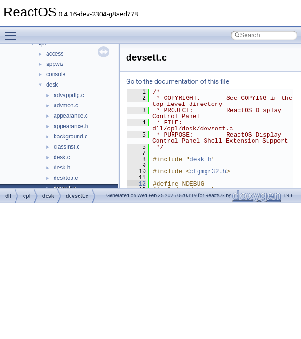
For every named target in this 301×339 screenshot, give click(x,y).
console (55, 74)
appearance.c (71, 116)
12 (136, 183)
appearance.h (71, 126)
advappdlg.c (69, 95)
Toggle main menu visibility (13, 31)
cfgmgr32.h (208, 171)
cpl (27, 196)
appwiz (54, 64)
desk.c (62, 157)
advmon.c (66, 105)
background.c (70, 136)
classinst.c (66, 147)
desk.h (62, 167)
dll (8, 196)
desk (52, 84)
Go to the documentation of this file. (178, 81)
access (54, 53)
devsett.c (77, 196)
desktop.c (66, 178)
